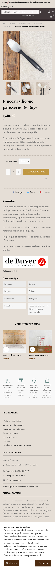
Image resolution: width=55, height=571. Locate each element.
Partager (19, 192)
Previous (5, 88)
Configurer (11, 563)
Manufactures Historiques (14, 429)
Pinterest (46, 192)
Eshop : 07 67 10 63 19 (15, 475)
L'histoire (7, 441)
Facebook (33, 486)
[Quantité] (13, 172)
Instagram (9, 486)
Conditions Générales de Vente (17, 445)
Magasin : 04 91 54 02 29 (17, 471)
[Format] (24, 161)
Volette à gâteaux (12, 355)
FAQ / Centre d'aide (12, 421)
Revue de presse (10, 433)
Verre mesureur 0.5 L (39, 355)
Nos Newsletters (10, 437)
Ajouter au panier (36, 172)
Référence (8, 271)
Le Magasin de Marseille (13, 425)
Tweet (32, 192)
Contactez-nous (13, 480)
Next (50, 88)
